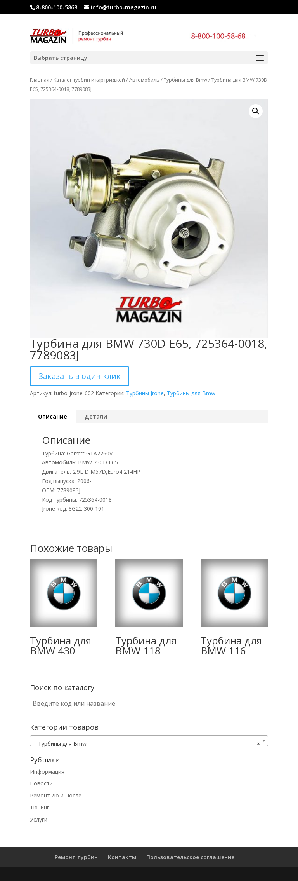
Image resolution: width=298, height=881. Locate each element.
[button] (256, 111)
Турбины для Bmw (185, 79)
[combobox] (149, 740)
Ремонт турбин (76, 857)
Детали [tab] (96, 416)
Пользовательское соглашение (190, 857)
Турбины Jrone (145, 393)
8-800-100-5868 (56, 7)
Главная (39, 79)
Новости (41, 783)
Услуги (38, 819)
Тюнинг (39, 807)
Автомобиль (144, 79)
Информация (47, 771)
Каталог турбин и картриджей (89, 79)
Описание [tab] (52, 416)
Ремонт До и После (55, 795)
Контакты (122, 857)
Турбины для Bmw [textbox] (146, 743)
